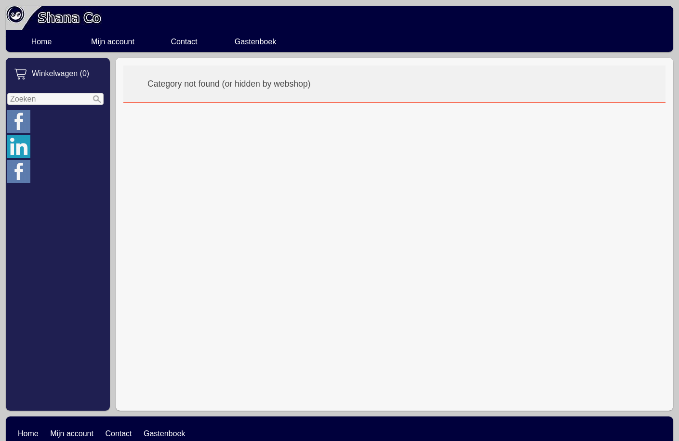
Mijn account (112, 42)
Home (41, 42)
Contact (184, 42)
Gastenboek (255, 42)
